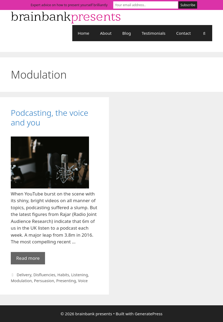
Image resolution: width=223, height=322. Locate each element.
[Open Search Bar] (204, 33)
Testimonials (154, 33)
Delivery (24, 274)
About (106, 33)
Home (83, 33)
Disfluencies (44, 274)
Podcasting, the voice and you (49, 117)
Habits (63, 274)
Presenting (66, 280)
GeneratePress (148, 313)
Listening (79, 274)
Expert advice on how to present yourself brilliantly (69, 5)
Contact (183, 33)
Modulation (21, 280)
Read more (30, 259)
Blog (126, 33)
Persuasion (44, 280)
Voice (83, 280)
